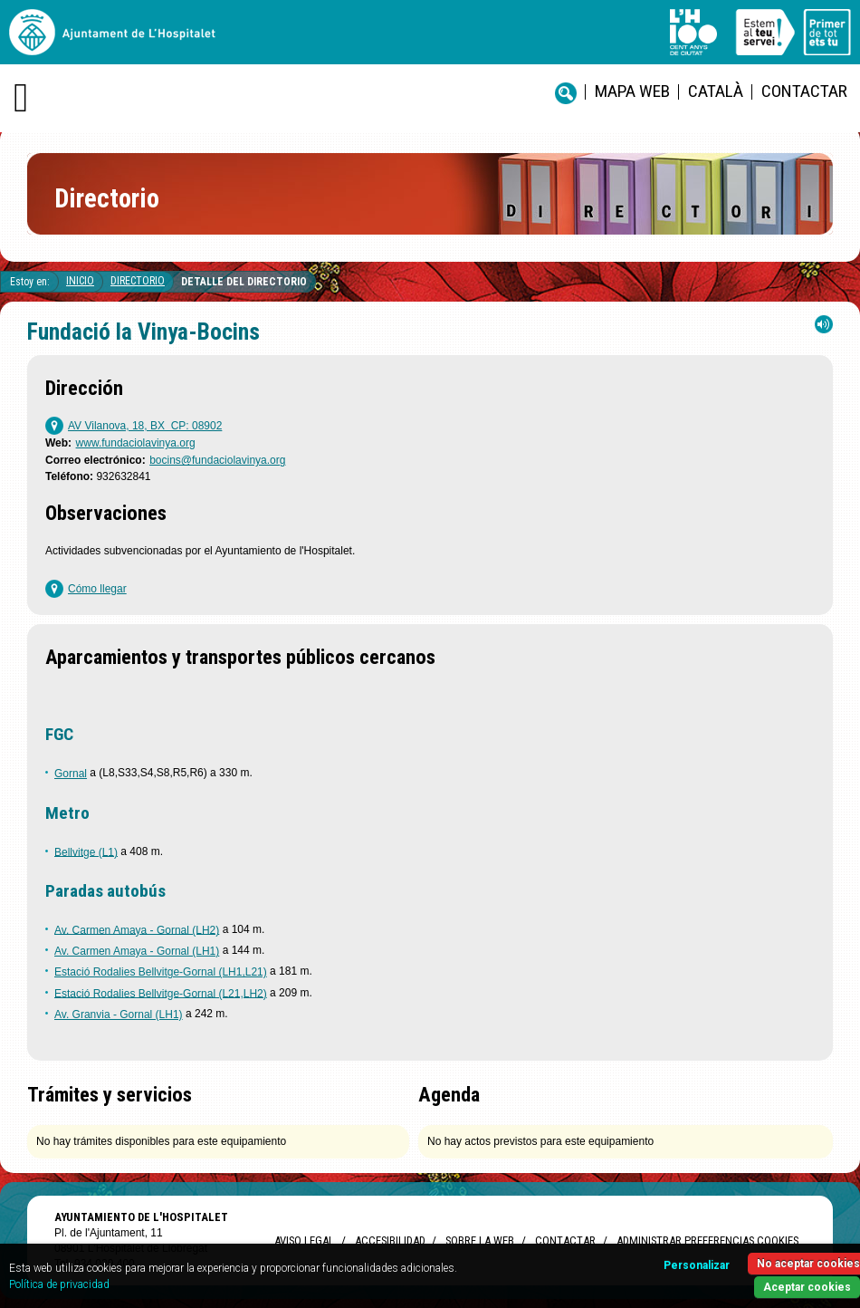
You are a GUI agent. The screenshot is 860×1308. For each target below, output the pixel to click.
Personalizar (697, 1265)
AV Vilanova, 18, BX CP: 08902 (145, 425)
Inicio (80, 280)
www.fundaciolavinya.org (136, 443)
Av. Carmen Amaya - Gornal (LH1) (136, 951)
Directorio (137, 280)
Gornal (70, 773)
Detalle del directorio (244, 281)
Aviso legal (304, 1240)
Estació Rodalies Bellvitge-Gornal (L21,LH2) (160, 992)
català (715, 91)
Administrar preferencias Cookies (707, 1240)
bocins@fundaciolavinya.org (217, 460)
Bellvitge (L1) (86, 851)
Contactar (804, 91)
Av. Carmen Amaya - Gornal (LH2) (136, 929)
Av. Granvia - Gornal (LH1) (118, 1014)
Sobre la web (479, 1240)
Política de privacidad (59, 1284)
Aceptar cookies (807, 1287)
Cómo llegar (97, 588)
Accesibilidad (390, 1240)
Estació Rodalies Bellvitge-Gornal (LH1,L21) (160, 972)
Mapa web (632, 91)
